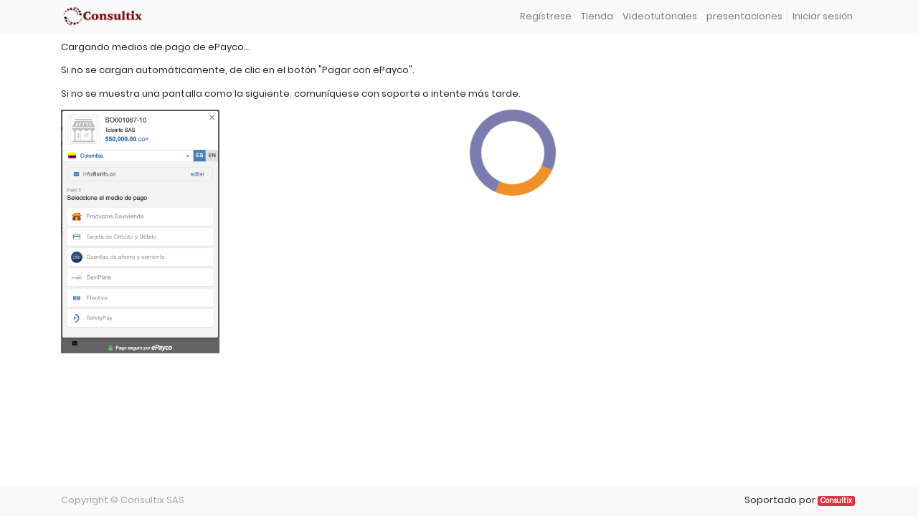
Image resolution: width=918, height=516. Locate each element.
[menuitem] (545, 17)
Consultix (836, 500)
